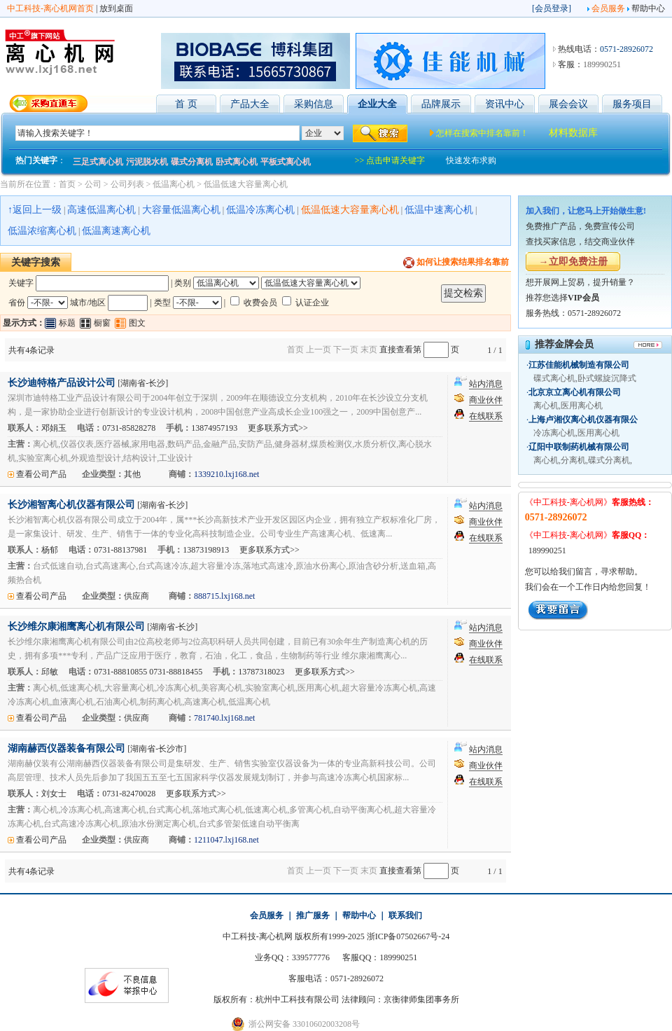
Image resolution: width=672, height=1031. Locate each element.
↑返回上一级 (35, 210)
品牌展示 (441, 104)
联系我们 (405, 915)
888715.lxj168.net (224, 596)
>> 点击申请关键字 (390, 160)
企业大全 (377, 104)
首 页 (186, 104)
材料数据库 (573, 132)
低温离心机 (174, 184)
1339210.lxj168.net (226, 474)
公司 (93, 184)
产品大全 (250, 104)
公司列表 (127, 184)
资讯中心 (504, 104)
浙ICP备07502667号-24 (408, 936)
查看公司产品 (41, 474)
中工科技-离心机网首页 (50, 8)
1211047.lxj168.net (226, 840)
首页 (67, 184)
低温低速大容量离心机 (246, 184)
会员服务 (608, 8)
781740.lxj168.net (224, 718)
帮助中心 (648, 8)
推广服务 (313, 915)
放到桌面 (116, 8)
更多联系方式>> (278, 428)
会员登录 (551, 8)
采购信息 (313, 104)
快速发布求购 (471, 160)
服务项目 (632, 104)
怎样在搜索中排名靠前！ (482, 133)
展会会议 (568, 104)
